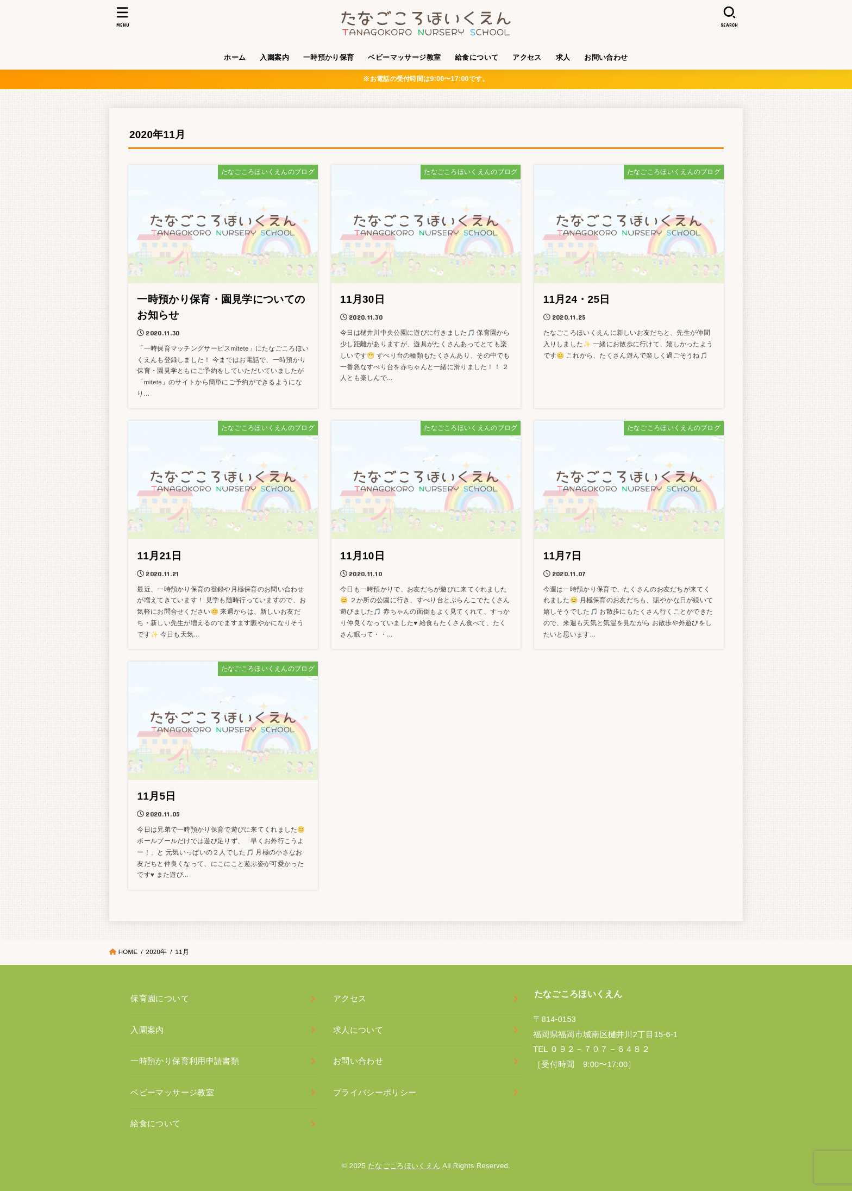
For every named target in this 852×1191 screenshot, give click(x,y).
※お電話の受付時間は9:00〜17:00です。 (425, 79)
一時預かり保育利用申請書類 (184, 1061)
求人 (563, 57)
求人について (358, 1030)
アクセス (527, 57)
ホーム (235, 57)
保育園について (159, 998)
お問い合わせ (606, 57)
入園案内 (274, 57)
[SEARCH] (729, 16)
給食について (476, 57)
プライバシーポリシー (375, 1092)
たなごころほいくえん (404, 1166)
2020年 (156, 952)
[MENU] (122, 16)
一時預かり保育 (328, 57)
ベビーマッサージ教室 (404, 57)
